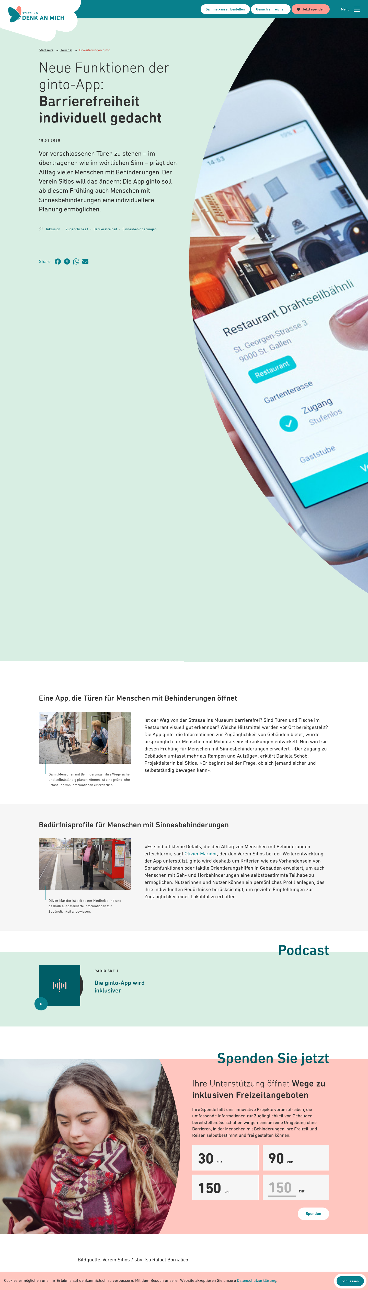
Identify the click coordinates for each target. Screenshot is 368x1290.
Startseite (46, 50)
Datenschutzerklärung (256, 1281)
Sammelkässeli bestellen (225, 9)
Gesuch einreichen (270, 9)
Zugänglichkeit (77, 229)
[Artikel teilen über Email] (86, 261)
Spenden (313, 1214)
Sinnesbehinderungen (139, 229)
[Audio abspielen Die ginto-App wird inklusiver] (41, 1004)
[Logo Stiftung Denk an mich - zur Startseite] (36, 14)
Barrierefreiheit (105, 229)
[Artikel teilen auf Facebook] (59, 261)
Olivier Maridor (201, 854)
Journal (66, 50)
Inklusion (53, 229)
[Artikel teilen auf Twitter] (68, 261)
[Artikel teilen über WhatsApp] (77, 261)
